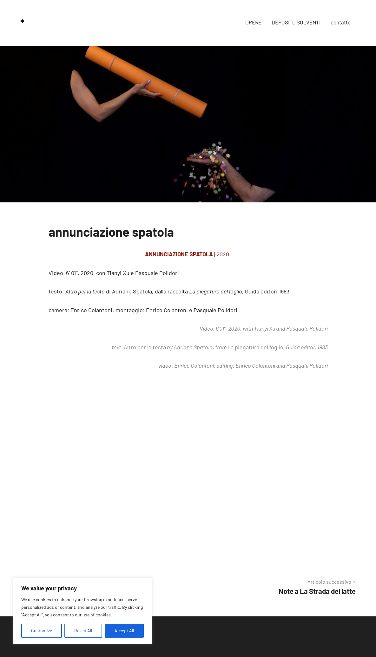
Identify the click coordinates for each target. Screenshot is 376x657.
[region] (82, 611)
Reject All (83, 630)
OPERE (253, 22)
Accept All (124, 630)
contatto (341, 22)
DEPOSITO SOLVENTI (296, 22)
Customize (41, 630)
